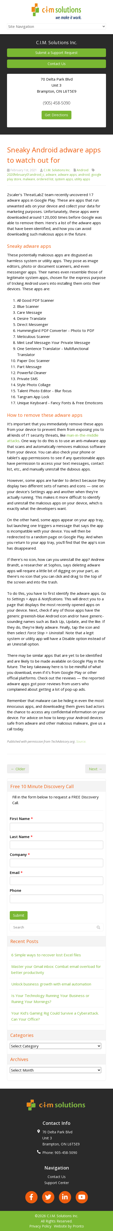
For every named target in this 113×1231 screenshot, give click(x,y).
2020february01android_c (25, 174)
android (84, 174)
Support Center (56, 1182)
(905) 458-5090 (56, 103)
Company (20, 854)
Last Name (21, 836)
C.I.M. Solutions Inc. (57, 170)
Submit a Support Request (56, 52)
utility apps (82, 179)
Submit (18, 915)
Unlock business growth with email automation (51, 983)
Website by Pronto (69, 1226)
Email (16, 872)
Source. (81, 741)
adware (51, 174)
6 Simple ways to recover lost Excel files (46, 954)
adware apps (67, 174)
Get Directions (56, 114)
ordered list (45, 179)
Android (82, 170)
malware (29, 179)
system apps (64, 179)
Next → (95, 768)
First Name (21, 818)
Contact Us (57, 63)
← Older (18, 768)
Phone (15, 890)
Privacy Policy (40, 1226)
